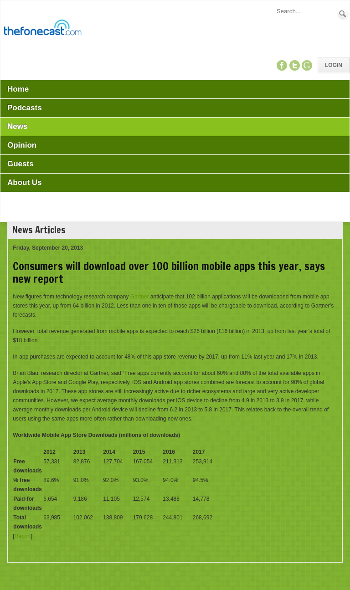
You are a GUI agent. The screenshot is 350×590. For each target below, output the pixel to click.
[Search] (306, 11)
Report (23, 536)
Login (333, 65)
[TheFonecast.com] (42, 29)
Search (343, 14)
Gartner (139, 296)
